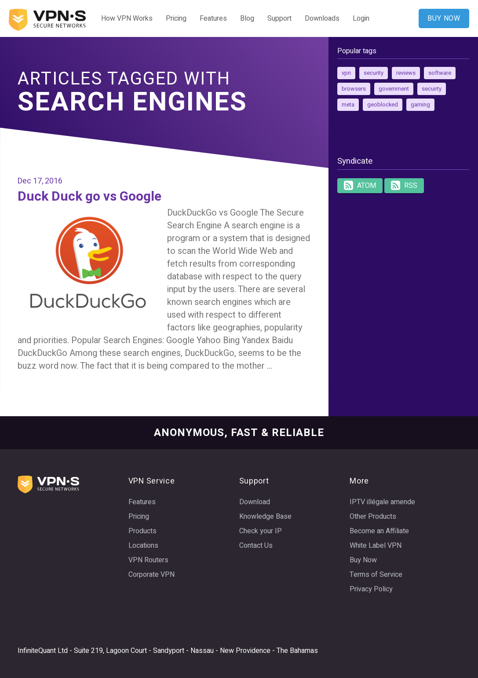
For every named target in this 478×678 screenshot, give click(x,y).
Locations (143, 545)
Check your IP (260, 531)
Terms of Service (376, 574)
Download (254, 502)
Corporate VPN (151, 574)
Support (279, 18)
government (394, 89)
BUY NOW (443, 18)
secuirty (432, 89)
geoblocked (382, 105)
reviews (406, 73)
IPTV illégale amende (382, 502)
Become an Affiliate (379, 531)
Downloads (322, 18)
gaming (420, 105)
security (373, 73)
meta (348, 105)
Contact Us (256, 545)
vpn (346, 73)
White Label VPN (375, 545)
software (439, 73)
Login (361, 18)
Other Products (373, 516)
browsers (354, 89)
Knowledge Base (265, 516)
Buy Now (363, 560)
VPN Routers (148, 560)
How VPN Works (127, 18)
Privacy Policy (371, 589)
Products (142, 531)
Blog (247, 18)
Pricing (176, 18)
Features (213, 18)
